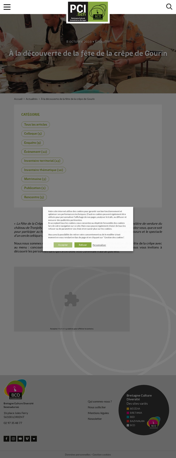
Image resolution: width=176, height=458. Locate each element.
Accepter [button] (63, 244)
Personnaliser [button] (99, 245)
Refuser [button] (83, 244)
